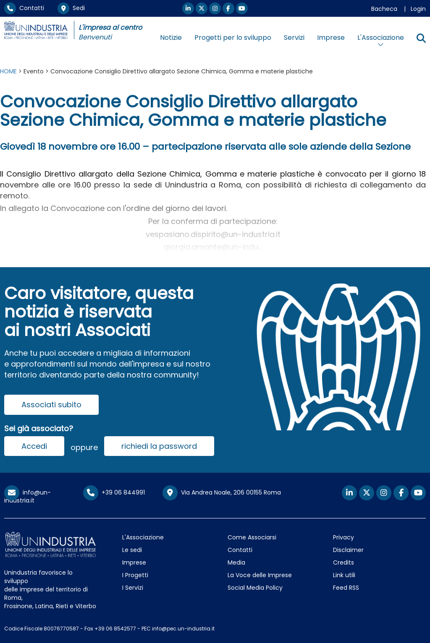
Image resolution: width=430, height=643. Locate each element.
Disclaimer (348, 550)
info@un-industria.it (27, 496)
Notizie (171, 37)
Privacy (343, 537)
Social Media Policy (255, 587)
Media (236, 562)
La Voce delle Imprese (260, 575)
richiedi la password (159, 446)
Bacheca (384, 9)
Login (418, 9)
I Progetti (135, 575)
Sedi (71, 8)
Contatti (24, 8)
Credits (343, 562)
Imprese (331, 37)
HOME (8, 71)
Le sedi (132, 550)
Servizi (294, 37)
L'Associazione (143, 537)
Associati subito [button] (51, 404)
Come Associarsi (252, 537)
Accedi (34, 446)
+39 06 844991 (114, 492)
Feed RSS (346, 587)
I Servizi (132, 587)
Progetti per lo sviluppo (232, 37)
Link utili (344, 575)
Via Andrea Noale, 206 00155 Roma (222, 492)
